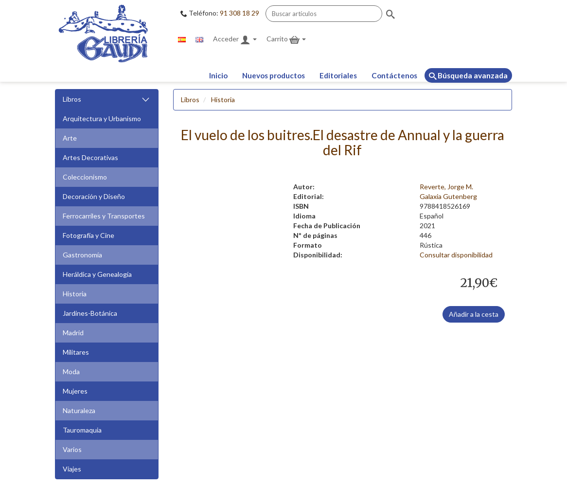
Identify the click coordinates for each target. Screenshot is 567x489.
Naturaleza (79, 410)
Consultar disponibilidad (456, 255)
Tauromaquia (82, 430)
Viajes (72, 469)
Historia (75, 294)
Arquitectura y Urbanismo (102, 118)
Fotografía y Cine (88, 235)
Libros (107, 99)
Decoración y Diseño (94, 196)
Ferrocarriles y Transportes (104, 216)
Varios (72, 449)
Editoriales (338, 75)
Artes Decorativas (90, 157)
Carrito (286, 40)
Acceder (235, 40)
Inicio (218, 75)
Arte (70, 138)
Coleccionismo (85, 177)
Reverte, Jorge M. (446, 186)
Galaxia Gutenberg (448, 196)
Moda (71, 371)
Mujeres (75, 391)
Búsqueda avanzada (468, 75)
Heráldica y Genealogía (97, 274)
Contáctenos (394, 75)
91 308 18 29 (239, 13)
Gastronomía (82, 255)
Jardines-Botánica (90, 313)
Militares (76, 352)
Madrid (73, 332)
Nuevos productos (273, 75)
